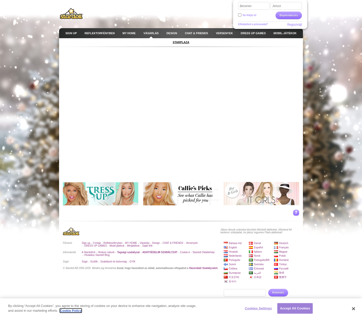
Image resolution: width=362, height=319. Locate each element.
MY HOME (131, 243)
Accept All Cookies (295, 308)
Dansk (257, 243)
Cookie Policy (70, 310)
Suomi (232, 264)
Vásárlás (145, 243)
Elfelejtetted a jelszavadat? (253, 24)
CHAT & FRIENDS (173, 243)
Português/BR (261, 260)
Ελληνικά (259, 268)
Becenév (246, 6)
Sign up (86, 243)
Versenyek (192, 243)
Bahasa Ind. (235, 243)
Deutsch (283, 243)
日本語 (257, 277)
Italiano (258, 251)
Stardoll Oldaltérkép (204, 252)
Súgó (84, 261)
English (233, 247)
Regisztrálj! (294, 24)
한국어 (232, 281)
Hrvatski (233, 251)
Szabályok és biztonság (113, 261)
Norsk (257, 255)
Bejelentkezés (289, 15)
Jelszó (276, 6)
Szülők (94, 261)
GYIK (132, 261)
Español (258, 247)
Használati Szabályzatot (203, 268)
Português (234, 260)
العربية (257, 272)
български (235, 272)
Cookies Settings (258, 308)
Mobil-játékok (117, 245)
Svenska (258, 264)
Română (284, 260)
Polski (282, 255)
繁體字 (283, 277)
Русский (283, 268)
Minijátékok (133, 245)
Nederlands (235, 255)
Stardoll (71, 14)
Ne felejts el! (249, 15)
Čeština (233, 268)
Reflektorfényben (113, 243)
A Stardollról (88, 252)
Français (284, 247)
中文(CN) (234, 277)
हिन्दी (281, 272)
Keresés (278, 292)
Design (156, 243)
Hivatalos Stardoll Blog (97, 255)
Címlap (97, 243)
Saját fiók (147, 245)
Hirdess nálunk (106, 252)
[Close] (353, 308)
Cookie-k (185, 252)
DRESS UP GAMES (95, 245)
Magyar (283, 251)
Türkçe (283, 264)
